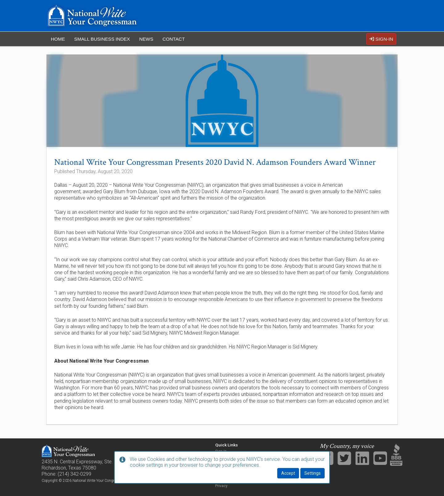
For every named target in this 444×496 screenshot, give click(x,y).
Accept (288, 473)
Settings (312, 473)
